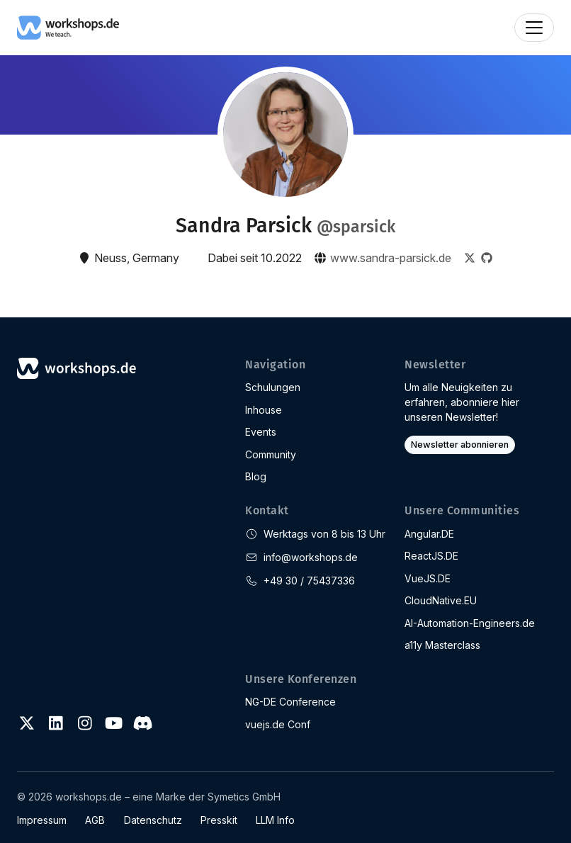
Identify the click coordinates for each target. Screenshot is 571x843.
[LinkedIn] (56, 723)
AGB (95, 820)
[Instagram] (85, 723)
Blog (255, 476)
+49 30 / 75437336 (309, 581)
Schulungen (272, 387)
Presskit (218, 820)
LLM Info (275, 820)
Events (260, 432)
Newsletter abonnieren (460, 444)
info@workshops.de (311, 557)
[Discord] (142, 723)
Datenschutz (153, 820)
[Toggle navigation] (534, 27)
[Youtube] (113, 723)
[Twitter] (27, 723)
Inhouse (263, 410)
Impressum (42, 820)
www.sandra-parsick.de (390, 258)
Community (270, 454)
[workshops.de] (68, 26)
